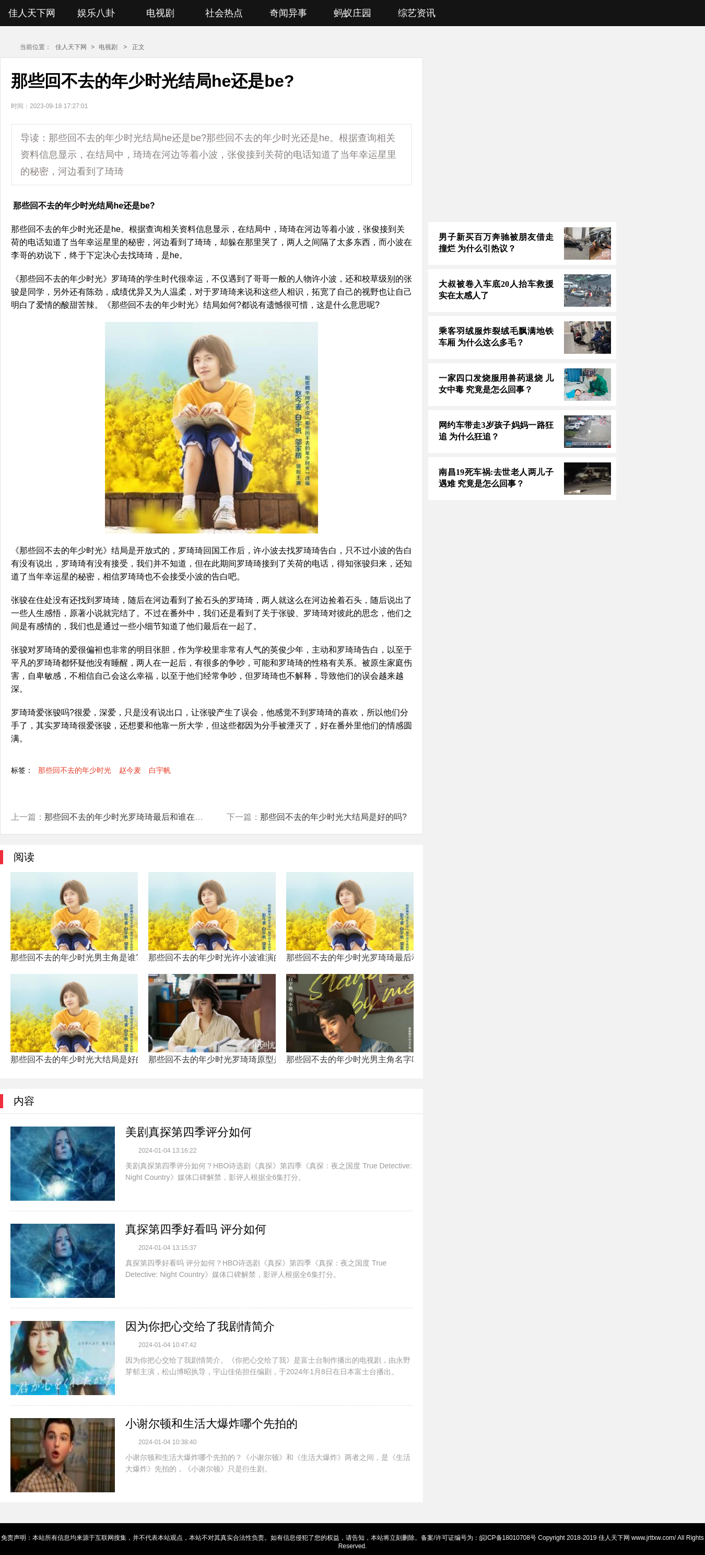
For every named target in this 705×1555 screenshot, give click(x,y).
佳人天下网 (31, 13)
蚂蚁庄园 (352, 13)
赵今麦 (130, 770)
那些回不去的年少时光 (74, 770)
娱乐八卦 (96, 13)
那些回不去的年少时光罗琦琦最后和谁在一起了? (134, 817)
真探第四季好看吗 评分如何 (195, 1229)
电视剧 (160, 13)
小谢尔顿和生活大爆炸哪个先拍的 (211, 1423)
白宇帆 (160, 770)
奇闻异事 (288, 13)
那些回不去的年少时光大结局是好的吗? (333, 817)
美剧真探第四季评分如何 (188, 1132)
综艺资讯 (417, 13)
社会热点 (224, 13)
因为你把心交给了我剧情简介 (200, 1326)
